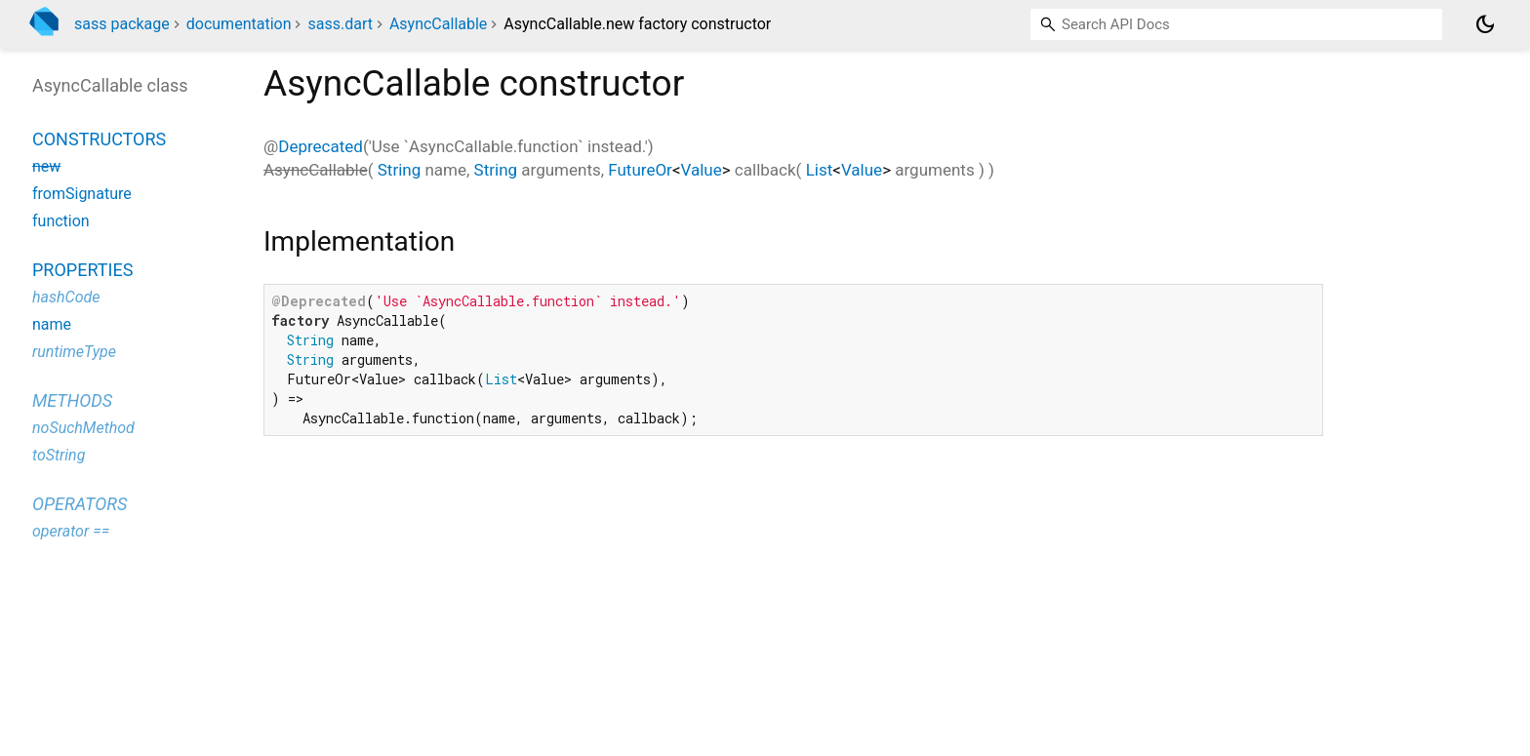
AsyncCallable (438, 24)
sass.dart (339, 24)
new (46, 166)
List (819, 169)
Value (701, 169)
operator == (70, 531)
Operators (79, 504)
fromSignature (82, 193)
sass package (122, 24)
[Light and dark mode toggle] (1485, 24)
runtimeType (74, 351)
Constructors (99, 139)
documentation (239, 24)
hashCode (66, 297)
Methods (72, 400)
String (399, 169)
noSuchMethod (83, 427)
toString (58, 455)
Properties (82, 269)
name (51, 324)
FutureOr (640, 169)
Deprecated (320, 146)
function (61, 221)
